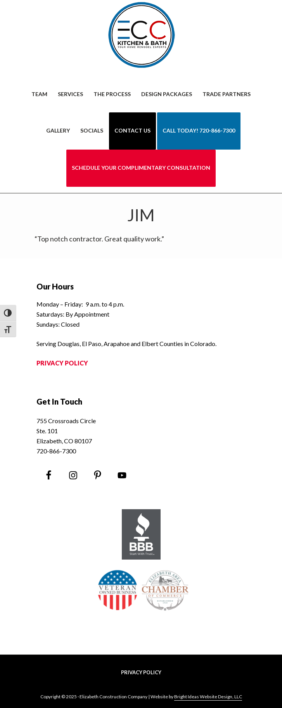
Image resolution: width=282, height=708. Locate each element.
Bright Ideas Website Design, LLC (208, 696)
